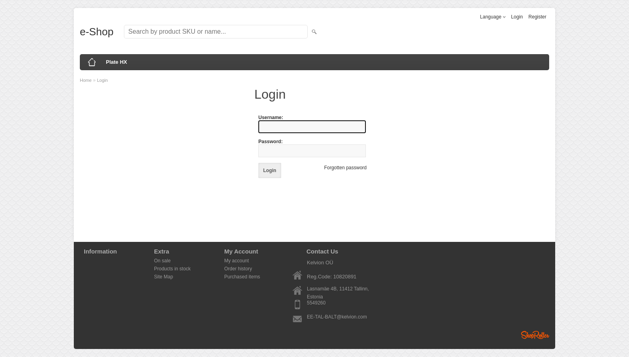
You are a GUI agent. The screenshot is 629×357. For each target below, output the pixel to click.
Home (85, 80)
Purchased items (242, 277)
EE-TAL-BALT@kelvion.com (337, 317)
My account (236, 261)
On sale (162, 261)
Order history (238, 269)
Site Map (163, 277)
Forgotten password (345, 167)
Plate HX (116, 62)
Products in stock (172, 269)
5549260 (316, 303)
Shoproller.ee (535, 335)
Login (517, 17)
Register (537, 17)
